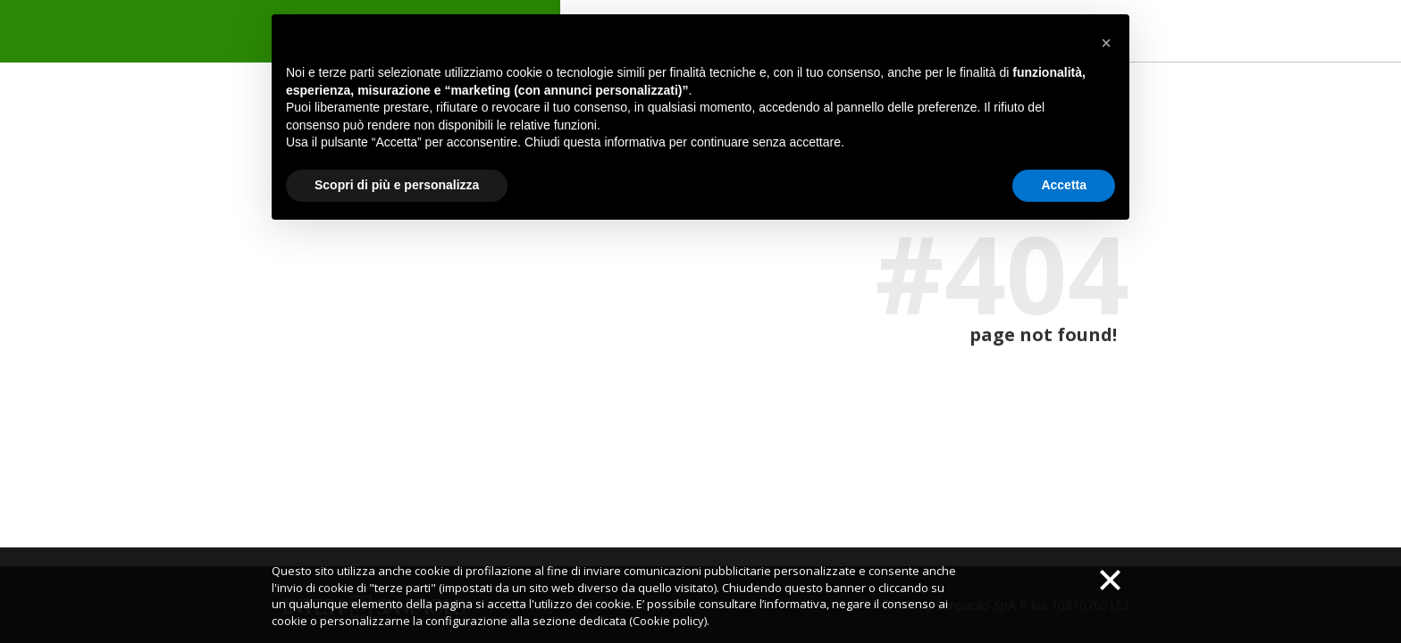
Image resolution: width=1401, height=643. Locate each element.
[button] (1106, 43)
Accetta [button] (1063, 185)
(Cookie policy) (668, 621)
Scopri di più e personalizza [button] (397, 185)
